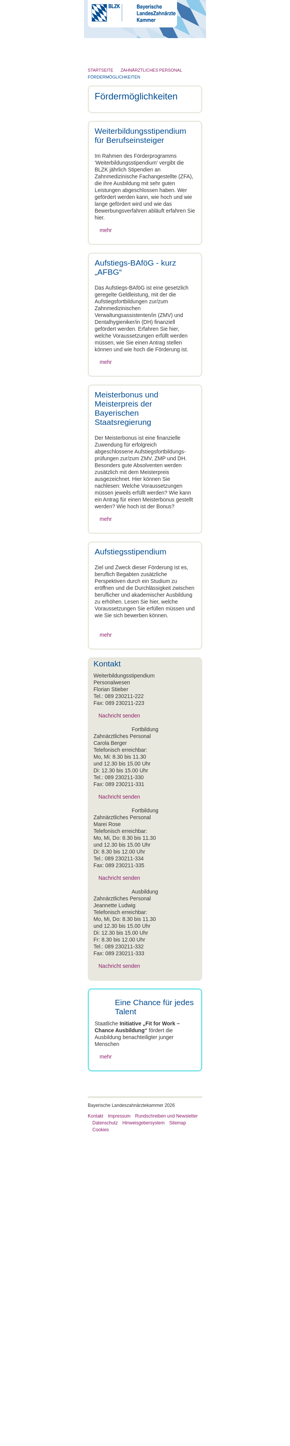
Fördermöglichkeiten (114, 77)
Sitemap (177, 1432)
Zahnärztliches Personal (151, 70)
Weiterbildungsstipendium (128, 1260)
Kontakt (95, 1425)
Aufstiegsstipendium (121, 1281)
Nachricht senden (119, 942)
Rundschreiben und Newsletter (166, 1425)
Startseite (100, 70)
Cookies (100, 1438)
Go (189, 42)
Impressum (119, 1425)
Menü (117, 59)
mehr (106, 286)
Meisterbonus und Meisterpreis (134, 1274)
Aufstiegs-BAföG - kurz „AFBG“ (135, 1267)
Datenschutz (105, 1432)
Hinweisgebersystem (143, 1432)
